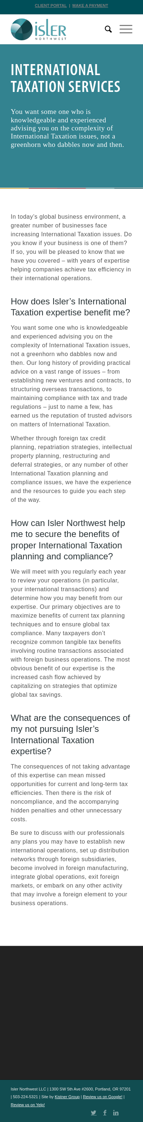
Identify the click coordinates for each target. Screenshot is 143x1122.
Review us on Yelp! (28, 1105)
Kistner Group (67, 1097)
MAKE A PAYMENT (90, 5)
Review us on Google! (102, 1097)
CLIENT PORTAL (51, 5)
